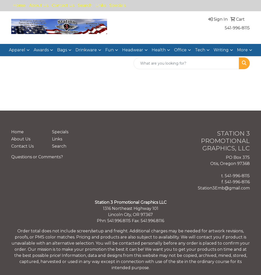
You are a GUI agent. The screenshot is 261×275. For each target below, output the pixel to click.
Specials (117, 5)
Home (19, 5)
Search (85, 5)
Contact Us (63, 5)
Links (101, 5)
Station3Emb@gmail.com (224, 188)
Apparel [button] (17, 49)
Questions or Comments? (37, 156)
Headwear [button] (132, 49)
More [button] (242, 49)
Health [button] (159, 49)
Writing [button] (221, 49)
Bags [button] (62, 49)
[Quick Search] (186, 63)
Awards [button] (41, 49)
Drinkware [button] (86, 49)
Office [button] (180, 49)
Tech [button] (200, 49)
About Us (38, 5)
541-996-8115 (237, 28)
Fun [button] (109, 49)
